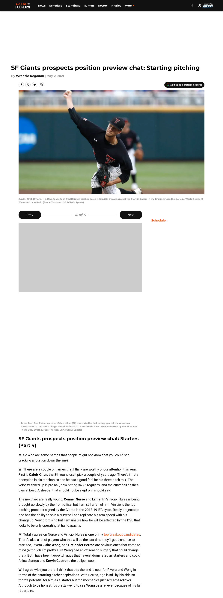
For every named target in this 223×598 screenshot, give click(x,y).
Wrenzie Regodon (30, 76)
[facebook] (192, 5)
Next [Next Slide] (131, 215)
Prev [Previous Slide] (29, 215)
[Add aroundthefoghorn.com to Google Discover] (184, 85)
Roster (102, 5)
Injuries (116, 5)
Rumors (89, 5)
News (42, 5)
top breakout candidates (122, 411)
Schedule (55, 5)
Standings (73, 5)
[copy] (41, 84)
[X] (199, 5)
